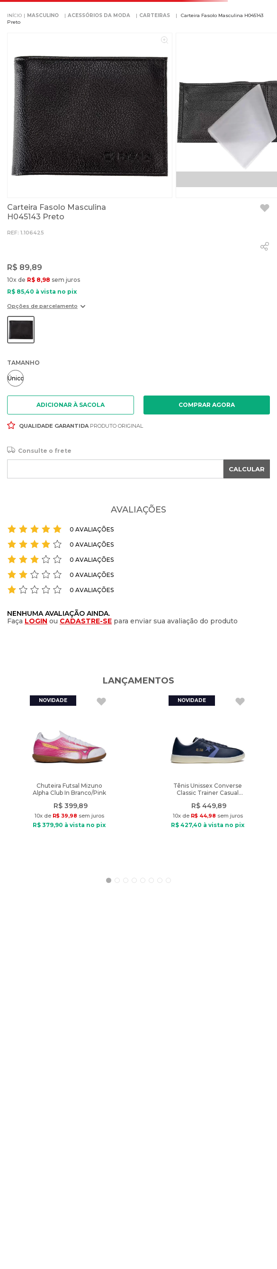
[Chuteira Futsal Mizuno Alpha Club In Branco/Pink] (69, 779)
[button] (46, 309)
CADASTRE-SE (86, 621)
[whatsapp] (264, 246)
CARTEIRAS (154, 15)
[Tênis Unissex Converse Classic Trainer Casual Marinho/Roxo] (208, 779)
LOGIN (36, 621)
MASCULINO (43, 15)
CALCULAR (247, 469)
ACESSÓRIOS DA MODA (99, 15)
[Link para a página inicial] (14, 15)
